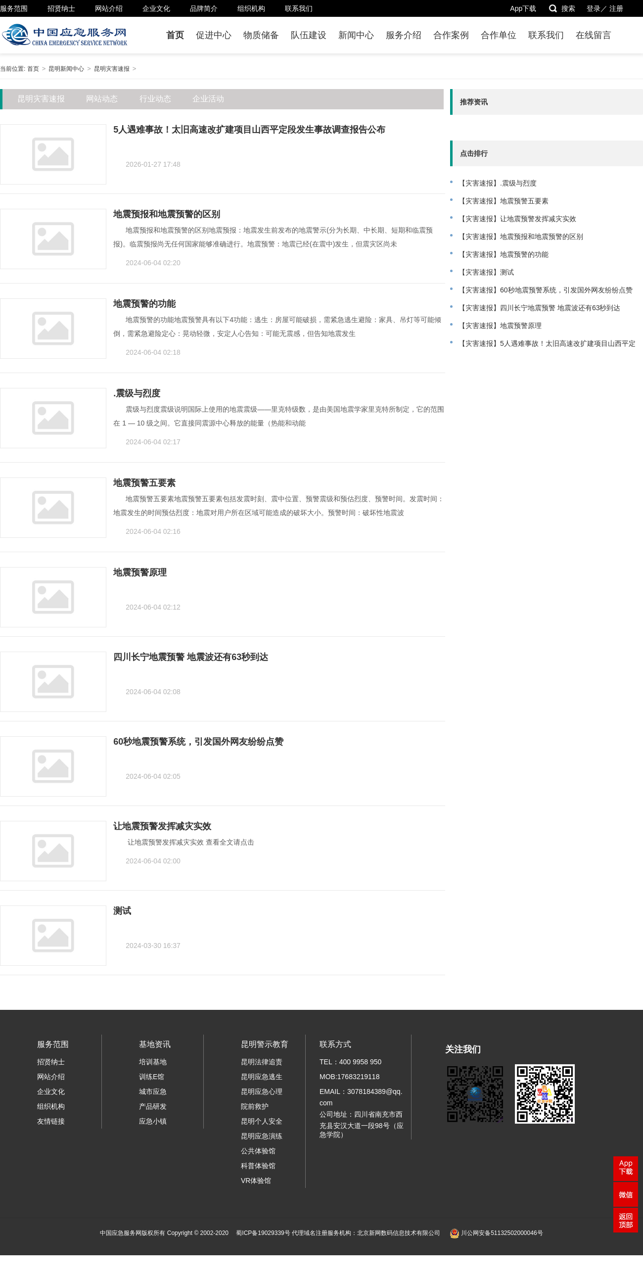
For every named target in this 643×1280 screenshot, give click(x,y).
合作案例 (451, 35)
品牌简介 (204, 8)
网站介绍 (109, 8)
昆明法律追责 (261, 1062)
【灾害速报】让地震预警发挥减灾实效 (517, 219)
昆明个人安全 (261, 1121)
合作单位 (498, 35)
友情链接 (51, 1121)
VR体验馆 (256, 1181)
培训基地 (153, 1062)
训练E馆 (151, 1077)
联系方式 (335, 1044)
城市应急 (153, 1091)
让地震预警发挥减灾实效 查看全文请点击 (192, 842)
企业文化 (156, 8)
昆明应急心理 (261, 1091)
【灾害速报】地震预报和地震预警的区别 (521, 236)
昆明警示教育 (264, 1044)
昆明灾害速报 (112, 68)
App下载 (523, 8)
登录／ (597, 8)
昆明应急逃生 (261, 1077)
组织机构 (251, 8)
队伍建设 (308, 35)
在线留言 (593, 35)
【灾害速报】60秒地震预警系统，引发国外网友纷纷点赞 (546, 290)
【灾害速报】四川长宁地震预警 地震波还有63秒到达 (539, 308)
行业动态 (155, 99)
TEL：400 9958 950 (350, 1062)
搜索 (561, 8)
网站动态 (102, 99)
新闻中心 (356, 35)
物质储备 (261, 35)
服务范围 (14, 8)
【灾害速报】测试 (486, 272)
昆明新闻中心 (66, 68)
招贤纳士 (61, 8)
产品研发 (153, 1106)
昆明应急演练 (261, 1136)
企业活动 (208, 99)
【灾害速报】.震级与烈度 (498, 183)
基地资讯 (155, 1044)
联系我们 (299, 8)
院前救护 (255, 1106)
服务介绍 (403, 35)
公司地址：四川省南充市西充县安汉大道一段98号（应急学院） (362, 1124)
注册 (616, 8)
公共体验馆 (258, 1151)
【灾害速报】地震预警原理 (500, 326)
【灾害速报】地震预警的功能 (504, 254)
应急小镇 (153, 1121)
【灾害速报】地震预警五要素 (504, 201)
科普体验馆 (258, 1166)
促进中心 (213, 35)
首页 (175, 35)
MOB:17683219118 (349, 1077)
